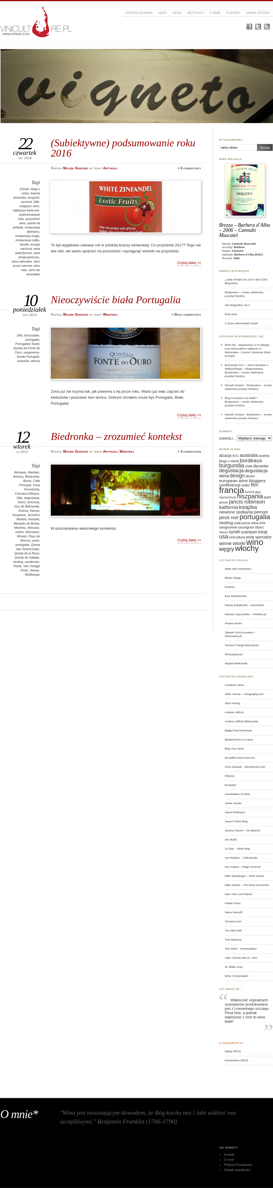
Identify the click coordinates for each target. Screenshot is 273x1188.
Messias (33, 527)
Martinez (20, 527)
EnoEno (230, 586)
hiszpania (19, 515)
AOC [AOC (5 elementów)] (235, 455)
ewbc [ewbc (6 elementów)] (246, 485)
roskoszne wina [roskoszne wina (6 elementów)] (246, 523)
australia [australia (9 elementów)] (249, 455)
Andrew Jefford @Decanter (242, 721)
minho (19, 532)
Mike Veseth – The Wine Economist (247, 885)
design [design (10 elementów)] (237, 475)
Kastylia (33, 519)
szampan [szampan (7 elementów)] (249, 532)
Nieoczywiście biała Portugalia (116, 299)
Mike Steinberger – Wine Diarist (244, 875)
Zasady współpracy (237, 1170)
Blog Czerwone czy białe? (241, 398)
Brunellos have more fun (240, 757)
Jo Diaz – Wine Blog (237, 848)
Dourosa (33, 502)
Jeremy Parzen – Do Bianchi (242, 830)
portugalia (32, 339)
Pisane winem (233, 623)
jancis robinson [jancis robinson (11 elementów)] (247, 502)
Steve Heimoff (233, 912)
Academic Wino (234, 684)
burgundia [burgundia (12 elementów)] (231, 465)
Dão (36, 201)
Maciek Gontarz (234, 385)
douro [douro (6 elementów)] (250, 476)
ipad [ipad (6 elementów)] (267, 497)
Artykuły (196, 12)
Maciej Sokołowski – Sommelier (244, 605)
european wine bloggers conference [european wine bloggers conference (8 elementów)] (242, 482)
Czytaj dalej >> (189, 263)
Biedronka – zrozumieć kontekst (116, 436)
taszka (24, 244)
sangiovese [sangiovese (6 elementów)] (228, 527)
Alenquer (20, 472)
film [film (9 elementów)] (254, 485)
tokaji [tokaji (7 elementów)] (262, 532)
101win (24, 189)
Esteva (23, 510)
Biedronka (32, 476)
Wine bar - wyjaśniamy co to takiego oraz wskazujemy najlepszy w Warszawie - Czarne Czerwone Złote (247, 348)
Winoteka (110, 315)
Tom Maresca (233, 939)
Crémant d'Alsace (27, 493)
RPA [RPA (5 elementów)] (262, 523)
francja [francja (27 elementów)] (231, 490)
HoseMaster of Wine (237, 794)
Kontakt (233, 12)
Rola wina (231, 314)
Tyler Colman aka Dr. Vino (241, 957)
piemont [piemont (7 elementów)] (261, 512)
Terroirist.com (233, 921)
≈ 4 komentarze (189, 451)
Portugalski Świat (27, 344)
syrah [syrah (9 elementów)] (234, 531)
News (177, 12)
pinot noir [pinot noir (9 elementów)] (229, 517)
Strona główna (139, 12)
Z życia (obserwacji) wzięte (241, 323)
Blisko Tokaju (233, 577)
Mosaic (22, 536)
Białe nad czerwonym (238, 568)
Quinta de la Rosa (26, 553)
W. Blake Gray (234, 966)
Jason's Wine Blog (236, 821)
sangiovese (31, 352)
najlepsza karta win (26, 210)
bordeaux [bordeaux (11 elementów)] (251, 460)
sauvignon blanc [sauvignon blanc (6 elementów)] (251, 527)
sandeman (32, 561)
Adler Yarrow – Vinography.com (244, 694)
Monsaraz (32, 532)
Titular (17, 566)
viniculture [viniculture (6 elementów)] (237, 537)
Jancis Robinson (235, 812)
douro (22, 502)
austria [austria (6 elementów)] (264, 456)
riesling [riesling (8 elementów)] (226, 522)
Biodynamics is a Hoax (239, 739)
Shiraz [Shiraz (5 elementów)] (223, 532)
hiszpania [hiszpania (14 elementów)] (250, 496)
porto (35, 540)
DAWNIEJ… (227, 438)
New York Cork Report (238, 894)
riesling (18, 561)
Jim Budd (230, 839)
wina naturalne (22, 261)
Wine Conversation (236, 975)
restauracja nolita (27, 240)
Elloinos (229, 775)
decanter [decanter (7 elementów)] (260, 466)
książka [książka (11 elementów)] (248, 507)
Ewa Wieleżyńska (236, 596)
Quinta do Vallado (26, 557)
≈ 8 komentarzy (189, 168)
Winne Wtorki (258, 12)
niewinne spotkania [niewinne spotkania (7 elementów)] (236, 512)
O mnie (214, 12)
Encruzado (31, 335)
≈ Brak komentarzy (186, 315)
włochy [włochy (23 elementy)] (247, 548)
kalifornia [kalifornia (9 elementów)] (228, 507)
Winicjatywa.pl (233, 654)
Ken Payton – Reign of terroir (243, 866)
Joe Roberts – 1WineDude (241, 857)
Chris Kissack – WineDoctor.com (245, 766)
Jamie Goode (233, 803)
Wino (162, 12)
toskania (23, 361)
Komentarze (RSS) (236, 1060)
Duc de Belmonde (26, 506)
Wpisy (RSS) (233, 1051)
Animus (18, 476)
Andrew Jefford (234, 712)
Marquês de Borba (26, 523)
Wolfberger (32, 574)
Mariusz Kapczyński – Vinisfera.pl (245, 614)
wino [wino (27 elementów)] (254, 542)
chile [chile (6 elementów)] (248, 466)
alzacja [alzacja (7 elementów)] (225, 455)
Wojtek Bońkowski (236, 663)
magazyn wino (29, 206)
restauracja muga (27, 236)
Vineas (34, 570)
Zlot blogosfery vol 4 (237, 305)
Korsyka (230, 355)
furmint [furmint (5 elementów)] (249, 492)
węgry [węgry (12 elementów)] (226, 549)
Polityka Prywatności (238, 1164)
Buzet (27, 480)
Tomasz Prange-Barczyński (242, 645)
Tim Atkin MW (233, 930)
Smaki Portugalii (28, 356)
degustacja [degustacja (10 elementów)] (231, 470)
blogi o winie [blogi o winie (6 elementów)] (229, 461)
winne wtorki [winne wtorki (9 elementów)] (232, 543)
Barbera (239, 247)
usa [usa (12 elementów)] (223, 536)
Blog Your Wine (234, 748)
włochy (35, 361)
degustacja (31, 498)
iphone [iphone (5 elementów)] (223, 502)
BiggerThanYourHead (238, 730)
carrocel (26, 201)
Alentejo (33, 472)
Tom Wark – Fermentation (241, 948)
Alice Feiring (232, 703)
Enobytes (230, 785)
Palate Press (233, 903)
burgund (33, 197)
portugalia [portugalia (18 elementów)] (255, 517)
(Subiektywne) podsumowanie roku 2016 (123, 148)
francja (34, 510)
